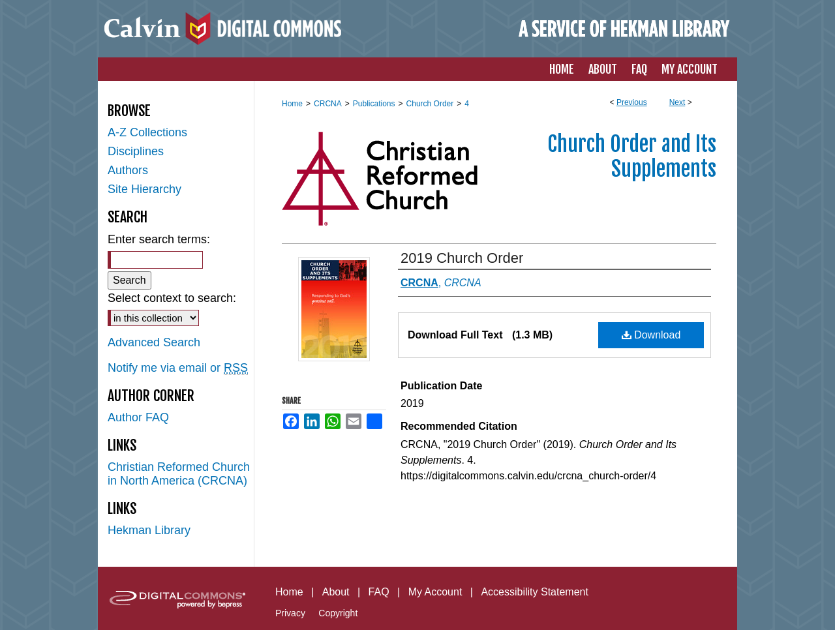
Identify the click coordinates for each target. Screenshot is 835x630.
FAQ (379, 591)
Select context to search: (172, 298)
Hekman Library (149, 530)
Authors (128, 170)
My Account (435, 591)
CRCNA (328, 103)
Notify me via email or (178, 368)
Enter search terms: (159, 239)
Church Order (430, 103)
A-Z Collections (147, 132)
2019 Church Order (462, 258)
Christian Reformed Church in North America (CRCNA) (179, 473)
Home (292, 103)
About (336, 591)
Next (677, 102)
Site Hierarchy (144, 189)
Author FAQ (138, 417)
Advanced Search (154, 342)
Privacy (290, 613)
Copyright (337, 613)
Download (651, 334)
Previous (631, 102)
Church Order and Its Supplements (631, 156)
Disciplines (136, 151)
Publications (374, 103)
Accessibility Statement (534, 591)
